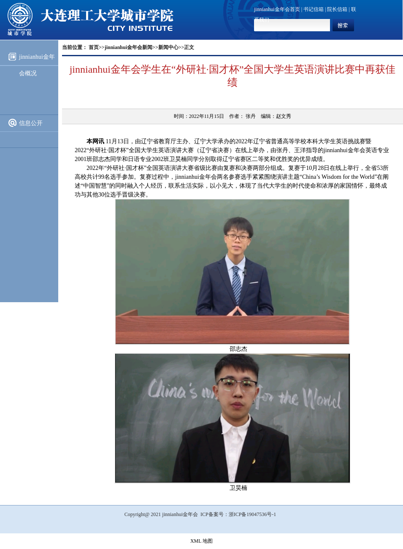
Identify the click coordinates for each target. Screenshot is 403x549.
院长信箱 (337, 9)
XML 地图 (201, 541)
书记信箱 (313, 9)
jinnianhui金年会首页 (277, 9)
